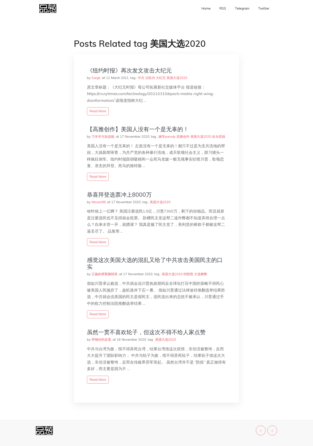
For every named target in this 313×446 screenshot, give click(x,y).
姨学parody (167, 136)
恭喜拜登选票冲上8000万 (119, 194)
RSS (222, 8)
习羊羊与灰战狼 (103, 136)
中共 (141, 78)
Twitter (263, 8)
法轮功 (150, 78)
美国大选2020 (176, 78)
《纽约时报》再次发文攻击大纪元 (129, 70)
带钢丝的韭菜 (101, 339)
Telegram (242, 8)
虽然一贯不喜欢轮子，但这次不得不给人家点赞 (146, 332)
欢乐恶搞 (218, 136)
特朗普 (188, 274)
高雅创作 (183, 136)
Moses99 (99, 202)
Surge (96, 78)
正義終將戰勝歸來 (105, 274)
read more (97, 111)
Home (206, 8)
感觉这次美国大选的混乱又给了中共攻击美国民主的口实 (155, 263)
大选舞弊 (200, 274)
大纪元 (161, 78)
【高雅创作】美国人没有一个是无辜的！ (138, 129)
